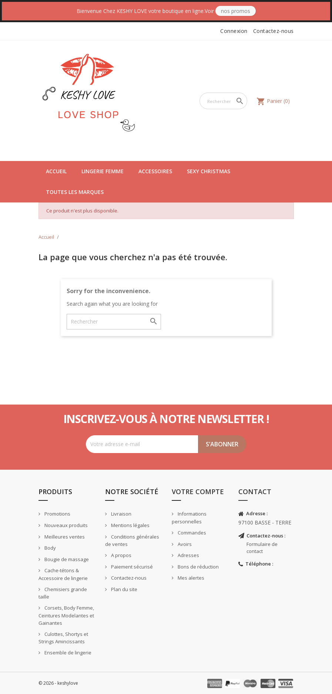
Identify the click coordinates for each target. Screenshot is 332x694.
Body (49, 547)
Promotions (56, 513)
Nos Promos (235, 10)
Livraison (120, 513)
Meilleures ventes (64, 536)
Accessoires (155, 171)
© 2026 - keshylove (58, 683)
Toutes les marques (75, 191)
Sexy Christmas (208, 171)
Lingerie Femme (102, 171)
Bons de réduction (198, 566)
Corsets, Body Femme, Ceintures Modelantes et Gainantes (66, 615)
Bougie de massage (66, 559)
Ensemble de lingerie (67, 652)
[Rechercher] (223, 101)
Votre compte (198, 491)
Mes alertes (190, 577)
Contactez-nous (273, 30)
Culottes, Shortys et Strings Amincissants (63, 638)
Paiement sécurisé (131, 566)
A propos (120, 555)
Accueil (56, 171)
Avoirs (184, 544)
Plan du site (123, 589)
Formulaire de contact (262, 547)
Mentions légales (130, 525)
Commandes (191, 532)
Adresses (188, 555)
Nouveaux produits (65, 525)
